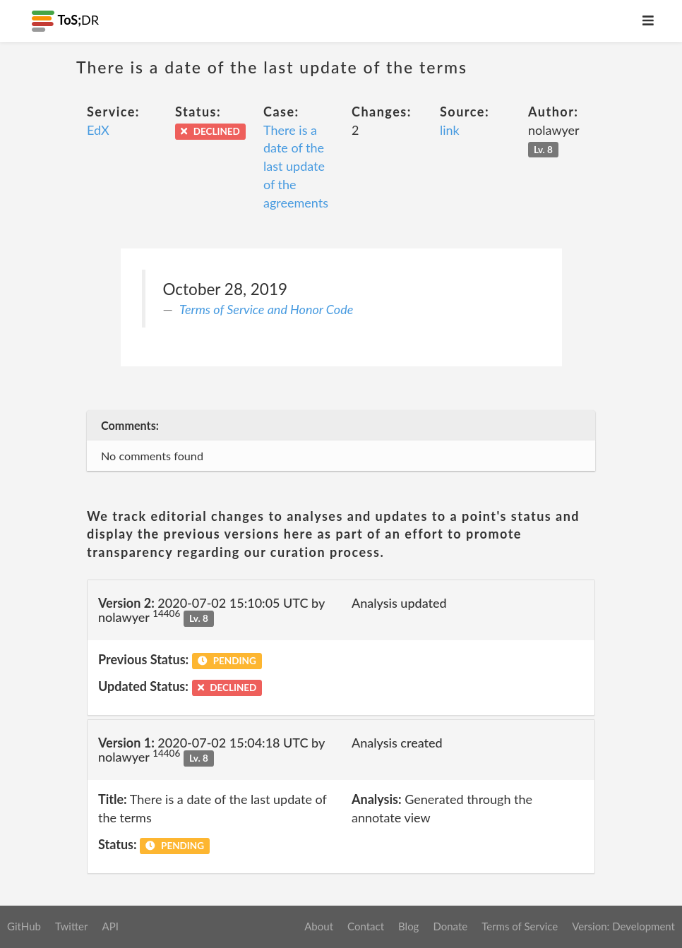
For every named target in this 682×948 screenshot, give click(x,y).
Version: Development (623, 926)
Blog (408, 926)
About (318, 926)
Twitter (71, 926)
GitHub (24, 926)
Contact (365, 926)
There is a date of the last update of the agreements (295, 166)
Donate (450, 926)
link (450, 130)
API (110, 926)
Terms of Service (519, 926)
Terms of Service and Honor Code (266, 309)
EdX (98, 130)
